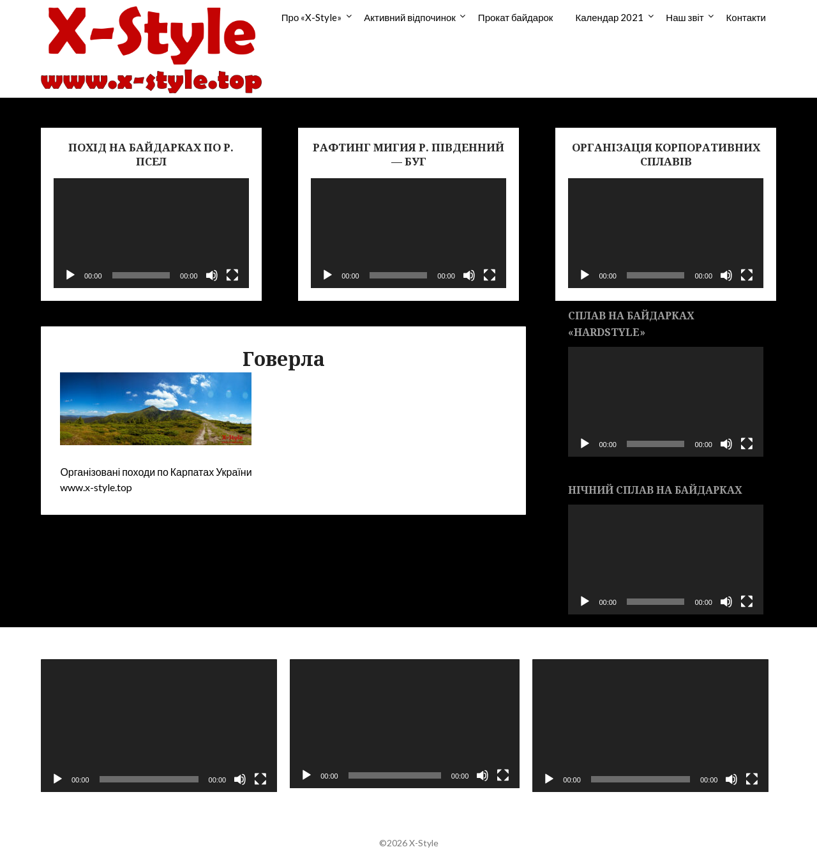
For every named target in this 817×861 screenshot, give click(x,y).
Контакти (746, 17)
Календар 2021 (609, 17)
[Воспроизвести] (70, 275)
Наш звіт (684, 17)
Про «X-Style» (311, 17)
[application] (151, 233)
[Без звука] (212, 275)
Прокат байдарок (515, 17)
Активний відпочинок (410, 17)
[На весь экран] (232, 275)
